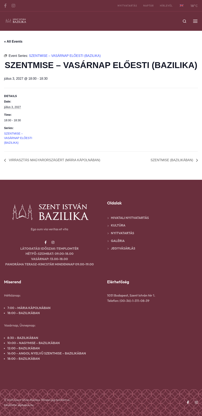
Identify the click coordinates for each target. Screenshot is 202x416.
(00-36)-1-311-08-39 (134, 301)
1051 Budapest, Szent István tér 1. (131, 295)
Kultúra (118, 225)
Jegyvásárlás (123, 248)
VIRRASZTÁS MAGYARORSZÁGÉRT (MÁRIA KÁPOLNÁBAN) (54, 160)
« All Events (13, 41)
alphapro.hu (26, 405)
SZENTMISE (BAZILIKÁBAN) (172, 160)
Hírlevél (166, 5)
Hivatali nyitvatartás (130, 218)
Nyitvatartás (127, 5)
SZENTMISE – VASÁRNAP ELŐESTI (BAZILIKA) (18, 138)
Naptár (148, 5)
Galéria (118, 241)
